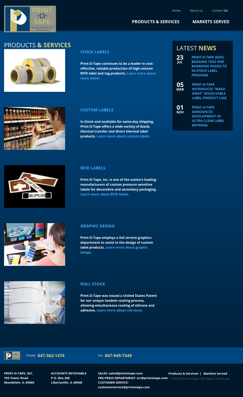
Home (176, 10)
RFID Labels (92, 168)
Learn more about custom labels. (123, 136)
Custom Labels (96, 110)
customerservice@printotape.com (124, 387)
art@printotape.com (152, 378)
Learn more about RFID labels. (104, 194)
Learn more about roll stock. (120, 310)
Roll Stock (92, 284)
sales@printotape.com (126, 373)
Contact (220, 10)
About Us (196, 10)
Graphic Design (97, 226)
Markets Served (211, 21)
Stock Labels (94, 52)
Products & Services (155, 21)
